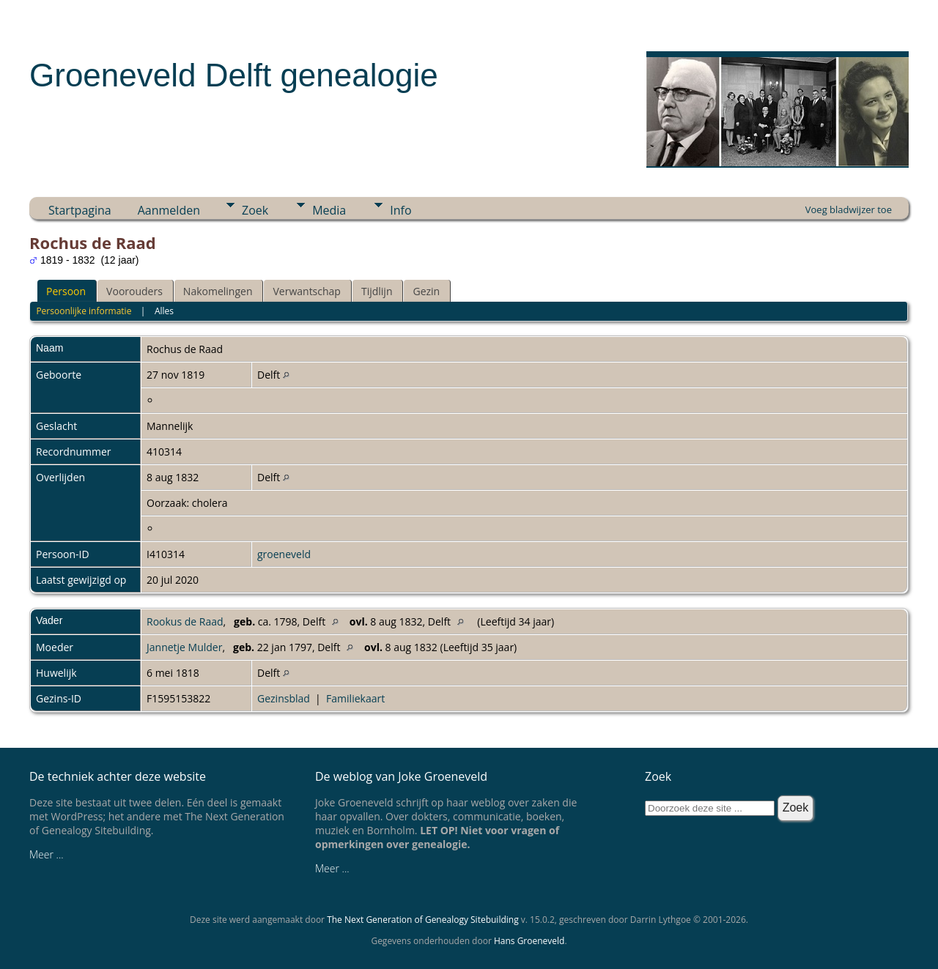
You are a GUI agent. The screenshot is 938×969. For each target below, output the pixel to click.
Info (400, 210)
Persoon (66, 291)
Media (329, 210)
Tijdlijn (377, 291)
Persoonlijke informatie (83, 311)
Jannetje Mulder (184, 647)
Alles (164, 311)
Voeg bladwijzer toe (848, 209)
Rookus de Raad (185, 621)
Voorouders (134, 291)
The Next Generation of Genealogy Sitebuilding (423, 919)
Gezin (426, 291)
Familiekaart (355, 698)
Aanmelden (169, 210)
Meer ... (46, 854)
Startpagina (79, 210)
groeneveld (284, 554)
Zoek (255, 210)
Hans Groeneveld (529, 941)
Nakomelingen (218, 291)
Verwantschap (306, 291)
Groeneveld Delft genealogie (233, 75)
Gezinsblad (283, 698)
